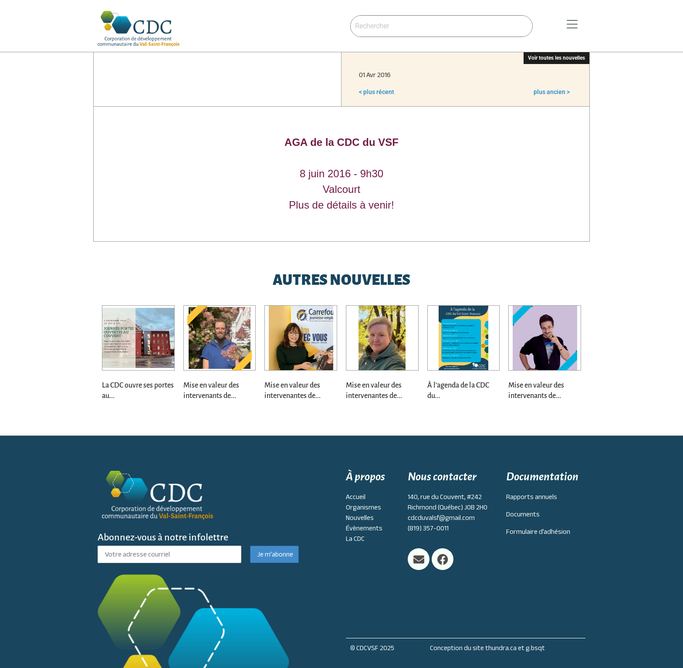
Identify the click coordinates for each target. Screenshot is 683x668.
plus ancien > (552, 91)
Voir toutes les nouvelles (556, 58)
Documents (523, 514)
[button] (561, 24)
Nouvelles (360, 517)
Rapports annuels (531, 496)
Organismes (363, 507)
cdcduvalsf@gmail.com (441, 517)
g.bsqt (535, 648)
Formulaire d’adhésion (538, 531)
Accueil (355, 496)
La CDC (355, 538)
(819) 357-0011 (428, 528)
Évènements (364, 528)
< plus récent (376, 91)
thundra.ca (501, 648)
